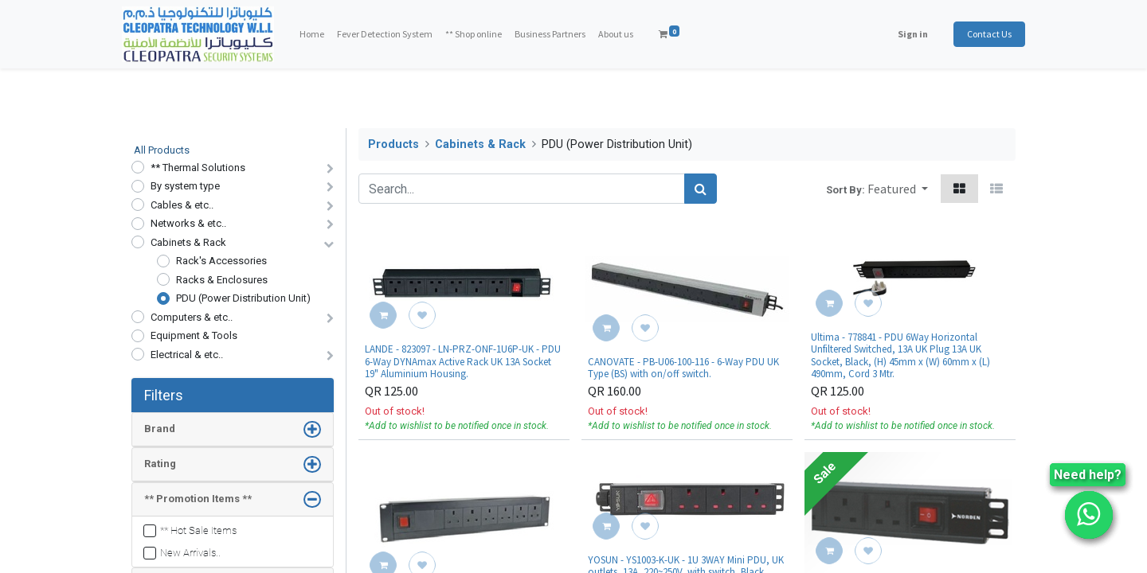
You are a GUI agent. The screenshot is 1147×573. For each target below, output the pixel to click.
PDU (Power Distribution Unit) (243, 298)
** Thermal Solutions (198, 167)
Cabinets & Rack (188, 242)
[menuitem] (321, 34)
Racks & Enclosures (222, 280)
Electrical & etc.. (187, 355)
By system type (185, 186)
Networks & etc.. (188, 223)
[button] (897, 188)
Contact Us (979, 34)
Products (393, 144)
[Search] (700, 188)
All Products (162, 150)
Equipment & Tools (194, 335)
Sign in (903, 34)
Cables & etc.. (182, 205)
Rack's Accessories (221, 261)
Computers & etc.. (192, 317)
